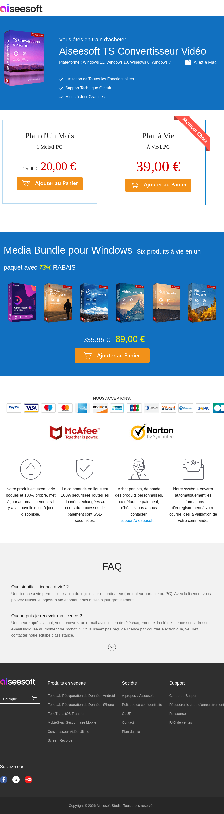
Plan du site (131, 732)
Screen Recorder (61, 740)
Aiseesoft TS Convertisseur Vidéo (132, 51)
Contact (128, 722)
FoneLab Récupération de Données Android (81, 696)
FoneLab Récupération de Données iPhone (81, 704)
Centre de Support (183, 696)
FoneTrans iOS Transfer (66, 714)
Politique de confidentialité (142, 704)
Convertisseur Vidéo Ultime (68, 732)
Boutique (20, 699)
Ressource (177, 714)
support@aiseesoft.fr (139, 520)
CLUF (126, 714)
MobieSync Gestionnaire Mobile (72, 722)
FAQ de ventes (180, 722)
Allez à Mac (201, 62)
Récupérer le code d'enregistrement (196, 704)
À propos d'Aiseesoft (138, 696)
